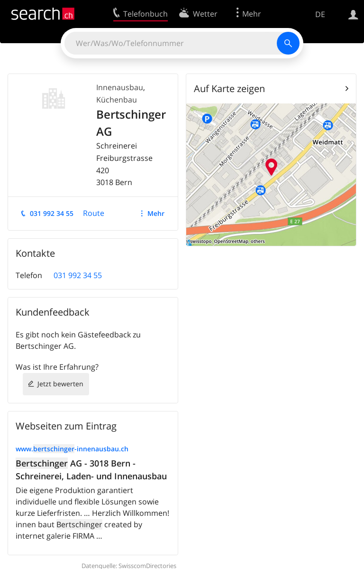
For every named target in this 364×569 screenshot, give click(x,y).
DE (320, 14)
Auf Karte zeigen (229, 88)
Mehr (155, 213)
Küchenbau (116, 99)
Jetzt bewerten (60, 383)
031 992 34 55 (51, 213)
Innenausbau (119, 87)
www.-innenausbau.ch (72, 448)
